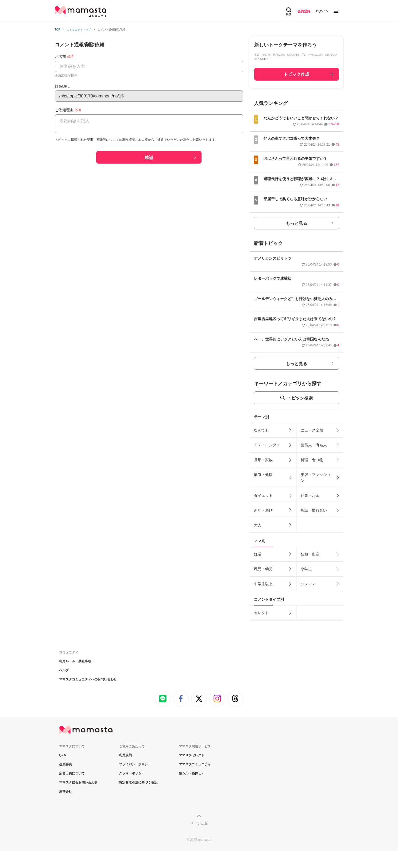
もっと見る (296, 223)
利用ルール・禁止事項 (75, 661)
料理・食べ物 (312, 460)
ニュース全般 (312, 430)
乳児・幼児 (263, 569)
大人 (257, 525)
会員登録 (303, 11)
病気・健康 (263, 474)
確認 (149, 157)
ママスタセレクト (191, 755)
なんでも (261, 430)
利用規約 (125, 755)
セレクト (261, 613)
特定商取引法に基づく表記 (138, 782)
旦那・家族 (263, 460)
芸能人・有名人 (314, 445)
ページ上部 (199, 823)
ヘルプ (64, 670)
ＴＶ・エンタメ (267, 445)
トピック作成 (296, 74)
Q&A (62, 755)
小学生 (306, 569)
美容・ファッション (316, 477)
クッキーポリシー (132, 773)
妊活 (257, 554)
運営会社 (65, 791)
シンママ (308, 584)
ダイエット (263, 495)
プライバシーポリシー (135, 764)
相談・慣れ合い (314, 510)
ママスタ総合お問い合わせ (78, 782)
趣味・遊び (263, 510)
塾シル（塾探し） (191, 773)
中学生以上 (263, 584)
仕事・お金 (310, 495)
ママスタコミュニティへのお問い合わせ (88, 679)
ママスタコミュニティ (195, 764)
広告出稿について (72, 773)
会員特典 (65, 764)
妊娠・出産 (310, 554)
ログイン (322, 11)
